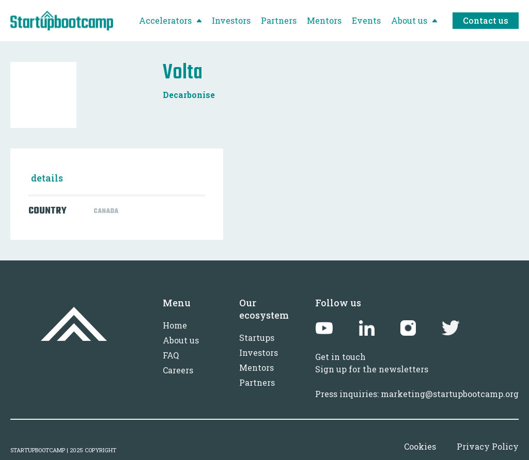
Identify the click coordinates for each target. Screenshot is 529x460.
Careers (178, 370)
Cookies (420, 446)
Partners (257, 382)
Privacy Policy (488, 446)
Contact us (485, 20)
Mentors (256, 367)
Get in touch (340, 356)
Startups (256, 337)
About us (181, 340)
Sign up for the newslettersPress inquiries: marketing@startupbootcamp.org (417, 381)
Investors (258, 352)
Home (175, 325)
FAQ (171, 355)
